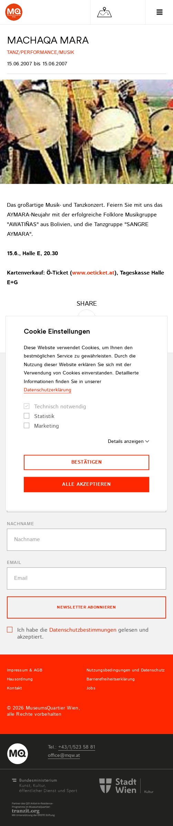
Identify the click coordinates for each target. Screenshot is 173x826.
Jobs (90, 688)
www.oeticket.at (93, 273)
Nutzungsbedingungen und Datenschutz (125, 670)
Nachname (20, 524)
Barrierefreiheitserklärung (110, 679)
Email (14, 562)
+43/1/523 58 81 (76, 747)
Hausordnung (20, 679)
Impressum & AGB (25, 670)
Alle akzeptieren (86, 484)
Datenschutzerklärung (47, 390)
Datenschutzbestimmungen (82, 630)
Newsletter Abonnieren (86, 607)
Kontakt (14, 688)
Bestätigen (86, 462)
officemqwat (64, 755)
